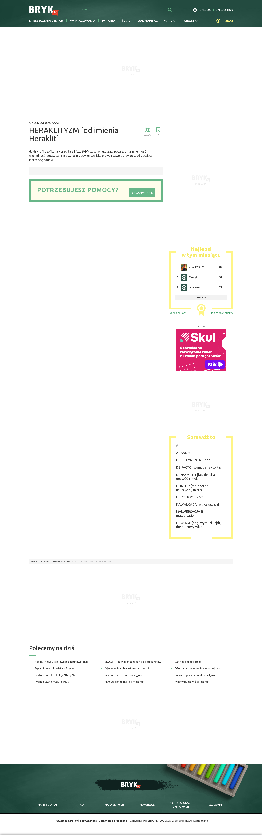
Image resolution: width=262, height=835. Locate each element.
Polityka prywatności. (84, 820)
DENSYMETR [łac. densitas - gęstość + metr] (197, 477)
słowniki (45, 561)
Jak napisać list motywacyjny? (123, 675)
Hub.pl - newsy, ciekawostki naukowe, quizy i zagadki (64, 661)
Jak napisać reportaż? (188, 661)
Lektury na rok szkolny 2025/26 (55, 675)
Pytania (108, 20)
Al (177, 445)
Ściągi (127, 20)
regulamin (214, 804)
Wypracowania (82, 20)
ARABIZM (183, 453)
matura (170, 20)
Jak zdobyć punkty (222, 312)
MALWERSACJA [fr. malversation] (191, 513)
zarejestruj (224, 10)
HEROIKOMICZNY (189, 497)
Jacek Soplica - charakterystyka (195, 675)
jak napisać (148, 20)
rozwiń (201, 298)
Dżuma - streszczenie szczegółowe (197, 668)
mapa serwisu (114, 804)
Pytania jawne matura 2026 (52, 681)
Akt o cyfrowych (181, 804)
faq (81, 804)
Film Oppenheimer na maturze (124, 681)
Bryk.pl (34, 561)
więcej (190, 20)
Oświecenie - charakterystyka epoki (127, 668)
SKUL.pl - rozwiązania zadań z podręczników (133, 661)
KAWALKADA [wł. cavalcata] (197, 504)
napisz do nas (48, 804)
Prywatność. (62, 820)
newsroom (148, 804)
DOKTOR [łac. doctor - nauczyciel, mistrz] (193, 488)
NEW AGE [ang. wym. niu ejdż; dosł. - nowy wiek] (198, 525)
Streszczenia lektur (46, 20)
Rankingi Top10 (178, 312)
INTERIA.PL (150, 820)
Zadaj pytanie (142, 192)
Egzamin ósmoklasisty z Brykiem (55, 668)
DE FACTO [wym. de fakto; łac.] (200, 467)
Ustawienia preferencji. (114, 820)
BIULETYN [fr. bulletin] (194, 460)
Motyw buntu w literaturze (192, 681)
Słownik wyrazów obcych (45, 123)
